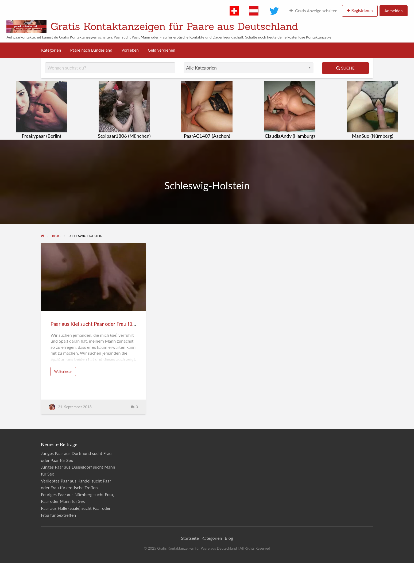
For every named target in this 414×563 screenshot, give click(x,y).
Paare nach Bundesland (91, 50)
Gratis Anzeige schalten (313, 10)
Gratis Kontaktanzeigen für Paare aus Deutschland (174, 26)
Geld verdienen (161, 50)
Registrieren (362, 10)
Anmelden (393, 10)
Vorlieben (130, 50)
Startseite (190, 538)
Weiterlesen (63, 371)
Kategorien (51, 50)
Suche (345, 68)
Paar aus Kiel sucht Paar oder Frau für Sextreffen (104, 324)
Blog (229, 538)
